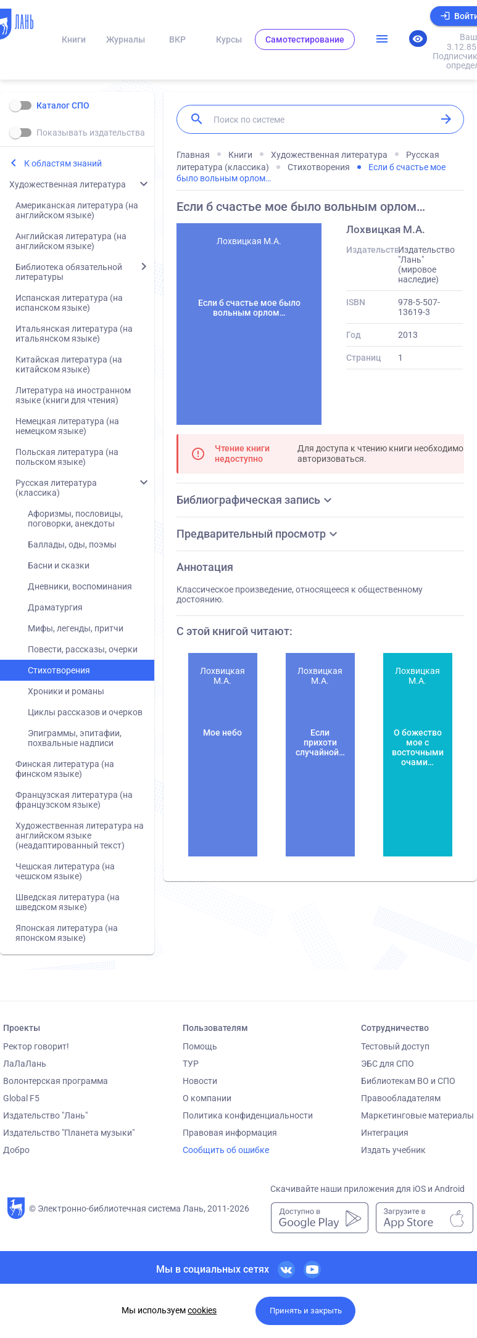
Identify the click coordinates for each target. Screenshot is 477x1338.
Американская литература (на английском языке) (76, 210)
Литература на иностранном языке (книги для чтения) (73, 395)
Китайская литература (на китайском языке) (68, 364)
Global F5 (21, 1098)
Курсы (229, 39)
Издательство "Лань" (45, 1115)
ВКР (177, 39)
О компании (207, 1098)
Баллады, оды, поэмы (72, 544)
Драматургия (55, 607)
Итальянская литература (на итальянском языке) (74, 333)
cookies (202, 1310)
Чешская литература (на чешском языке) (65, 871)
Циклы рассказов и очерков (85, 712)
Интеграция (385, 1133)
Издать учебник (393, 1150)
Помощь (200, 1046)
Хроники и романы (66, 691)
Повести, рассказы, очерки (83, 649)
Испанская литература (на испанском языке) (69, 303)
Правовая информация (230, 1133)
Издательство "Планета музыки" (69, 1133)
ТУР (191, 1064)
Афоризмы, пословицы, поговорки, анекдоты (75, 518)
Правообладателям (401, 1098)
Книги (74, 39)
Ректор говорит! (36, 1046)
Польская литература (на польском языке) (66, 457)
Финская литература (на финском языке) (64, 769)
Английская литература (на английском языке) (71, 241)
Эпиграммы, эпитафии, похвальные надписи (75, 738)
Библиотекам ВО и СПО (408, 1081)
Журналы (125, 39)
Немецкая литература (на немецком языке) (67, 426)
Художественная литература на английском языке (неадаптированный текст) (79, 835)
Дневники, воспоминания (80, 586)
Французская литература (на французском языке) (74, 800)
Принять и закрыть (306, 1310)
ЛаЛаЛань (24, 1064)
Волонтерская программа (55, 1081)
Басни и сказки (58, 565)
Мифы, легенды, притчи (75, 628)
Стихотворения (59, 670)
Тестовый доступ (395, 1046)
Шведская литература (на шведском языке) (67, 902)
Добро (16, 1150)
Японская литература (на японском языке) (66, 933)
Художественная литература (67, 184)
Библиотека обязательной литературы (68, 272)
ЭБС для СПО (387, 1064)
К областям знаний (63, 163)
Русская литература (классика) (56, 488)
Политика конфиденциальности (248, 1115)
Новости (200, 1081)
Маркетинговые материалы (417, 1115)
